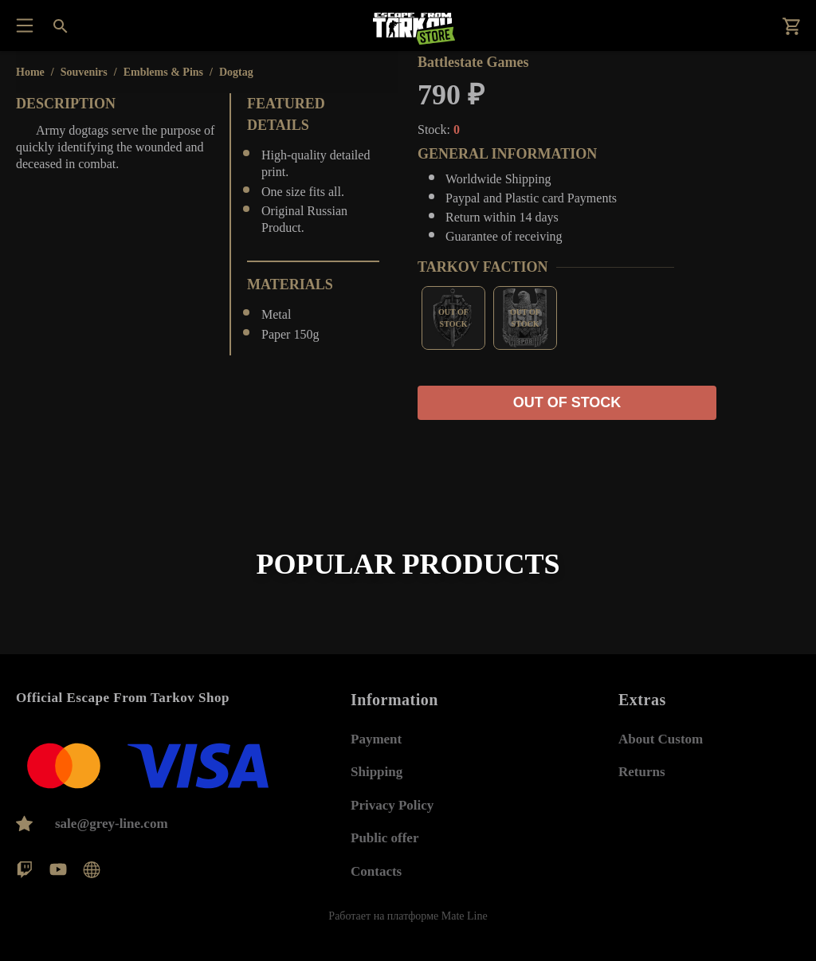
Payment (376, 739)
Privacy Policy (392, 805)
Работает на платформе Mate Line (407, 916)
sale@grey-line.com (111, 823)
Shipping (376, 771)
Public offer (384, 837)
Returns (641, 771)
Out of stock (567, 402)
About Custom (660, 739)
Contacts (376, 871)
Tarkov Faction (483, 267)
